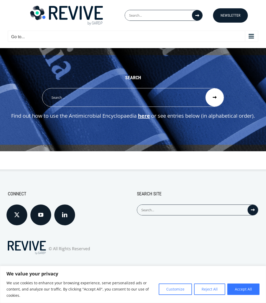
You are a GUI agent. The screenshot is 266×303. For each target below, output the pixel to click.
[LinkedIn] (64, 215)
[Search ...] (123, 97)
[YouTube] (40, 215)
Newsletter (230, 15)
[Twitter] (16, 215)
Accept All (243, 289)
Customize (175, 289)
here (144, 115)
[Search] (197, 15)
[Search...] (158, 15)
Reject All (210, 289)
